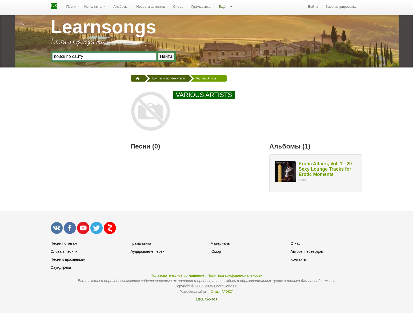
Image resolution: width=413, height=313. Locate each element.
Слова (178, 7)
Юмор (216, 251)
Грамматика (200, 7)
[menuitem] (71, 6)
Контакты (299, 259)
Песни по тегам (64, 243)
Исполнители (94, 7)
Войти (313, 7)
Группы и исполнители (168, 78)
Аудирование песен (148, 251)
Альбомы (120, 7)
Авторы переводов (307, 251)
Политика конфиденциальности (235, 275)
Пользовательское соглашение (178, 275)
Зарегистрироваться (342, 7)
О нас (295, 243)
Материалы (221, 243)
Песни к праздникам (68, 259)
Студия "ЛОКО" (222, 292)
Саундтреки (61, 267)
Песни (71, 7)
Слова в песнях (64, 251)
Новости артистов (150, 7)
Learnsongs (104, 27)
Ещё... (225, 7)
